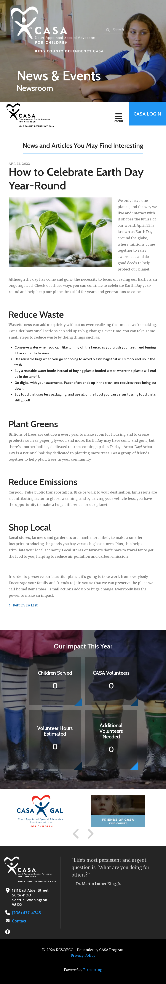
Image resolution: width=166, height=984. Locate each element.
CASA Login (146, 115)
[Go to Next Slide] (90, 833)
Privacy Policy (83, 955)
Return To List (25, 605)
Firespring (92, 969)
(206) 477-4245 (25, 912)
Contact (19, 920)
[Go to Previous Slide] (76, 833)
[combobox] (129, 30)
